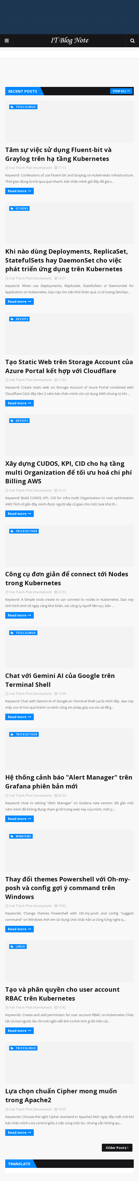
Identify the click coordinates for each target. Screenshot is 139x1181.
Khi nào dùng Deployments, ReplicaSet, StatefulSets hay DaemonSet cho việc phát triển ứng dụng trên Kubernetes (66, 260)
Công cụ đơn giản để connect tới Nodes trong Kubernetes (66, 578)
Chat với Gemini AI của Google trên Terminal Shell (60, 680)
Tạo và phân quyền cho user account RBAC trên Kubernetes (62, 993)
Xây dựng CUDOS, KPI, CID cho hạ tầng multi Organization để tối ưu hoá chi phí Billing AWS (68, 472)
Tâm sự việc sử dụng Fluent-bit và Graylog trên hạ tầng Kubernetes (58, 154)
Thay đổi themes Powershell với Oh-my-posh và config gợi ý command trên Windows (67, 888)
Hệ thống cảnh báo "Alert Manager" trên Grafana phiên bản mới (68, 781)
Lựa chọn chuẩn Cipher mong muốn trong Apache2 (61, 1095)
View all (119, 91)
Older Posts (116, 1147)
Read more (17, 191)
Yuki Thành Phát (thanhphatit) (30, 167)
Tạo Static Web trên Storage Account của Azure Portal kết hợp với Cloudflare (69, 366)
